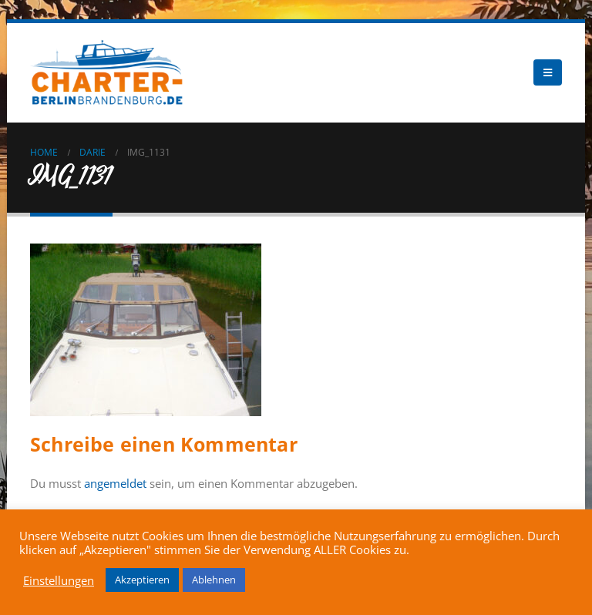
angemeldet (115, 483)
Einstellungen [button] (58, 580)
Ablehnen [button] (214, 579)
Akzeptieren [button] (142, 579)
